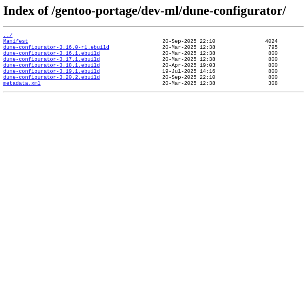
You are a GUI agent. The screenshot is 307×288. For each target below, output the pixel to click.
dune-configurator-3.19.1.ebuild (51, 79)
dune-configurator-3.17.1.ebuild (51, 64)
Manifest (15, 43)
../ (7, 36)
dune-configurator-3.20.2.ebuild (51, 86)
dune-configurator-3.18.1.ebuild (51, 72)
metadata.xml (22, 93)
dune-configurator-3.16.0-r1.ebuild (56, 50)
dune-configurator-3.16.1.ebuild (51, 57)
